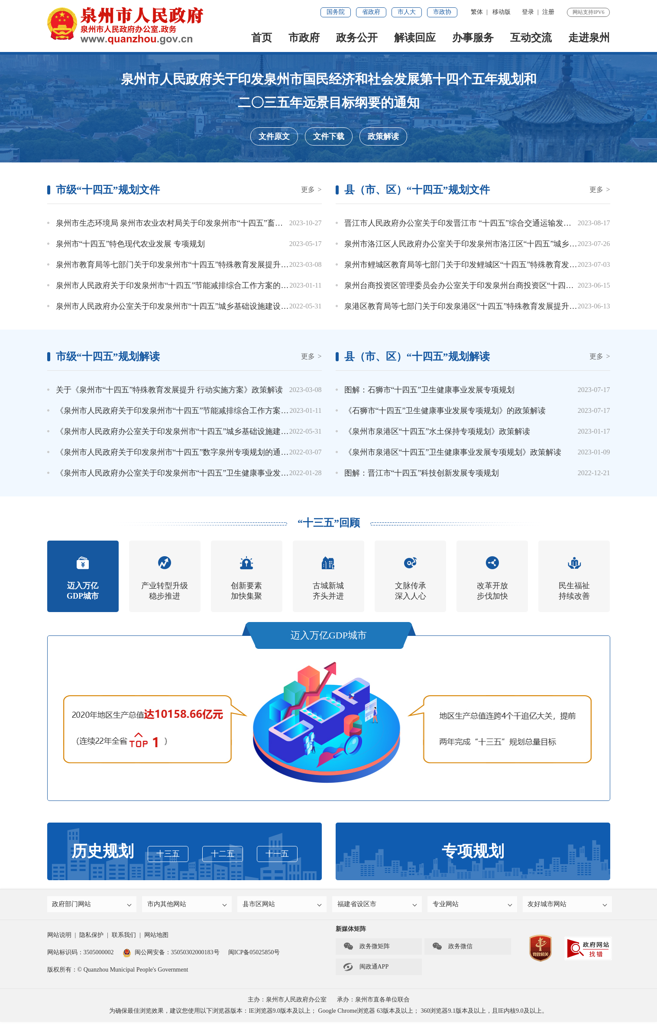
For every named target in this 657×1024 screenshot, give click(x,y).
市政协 (442, 12)
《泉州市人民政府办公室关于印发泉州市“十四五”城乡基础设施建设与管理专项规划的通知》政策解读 (231, 431)
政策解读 (383, 136)
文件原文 (274, 136)
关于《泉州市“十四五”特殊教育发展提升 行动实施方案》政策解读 (169, 390)
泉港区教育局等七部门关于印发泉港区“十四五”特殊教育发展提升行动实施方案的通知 (492, 306)
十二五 (222, 853)
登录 (528, 12)
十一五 (277, 853)
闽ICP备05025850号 (254, 954)
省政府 (371, 12)
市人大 (407, 12)
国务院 (336, 12)
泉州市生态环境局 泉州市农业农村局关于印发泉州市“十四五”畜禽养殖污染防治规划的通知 (212, 223)
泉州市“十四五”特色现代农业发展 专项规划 (130, 244)
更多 (311, 189)
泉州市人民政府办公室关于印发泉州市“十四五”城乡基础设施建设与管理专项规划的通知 (207, 306)
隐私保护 (91, 937)
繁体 (477, 12)
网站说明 (59, 937)
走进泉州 (589, 37)
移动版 (501, 12)
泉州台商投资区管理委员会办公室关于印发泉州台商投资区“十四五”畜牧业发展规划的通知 (499, 285)
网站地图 (156, 937)
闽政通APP (366, 969)
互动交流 (531, 37)
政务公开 (357, 37)
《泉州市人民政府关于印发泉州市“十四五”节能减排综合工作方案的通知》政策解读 (199, 410)
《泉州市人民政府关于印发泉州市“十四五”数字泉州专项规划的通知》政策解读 (192, 452)
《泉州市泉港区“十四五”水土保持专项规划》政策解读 (437, 431)
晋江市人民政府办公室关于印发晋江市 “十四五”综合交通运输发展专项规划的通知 (485, 223)
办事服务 (473, 37)
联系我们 (124, 937)
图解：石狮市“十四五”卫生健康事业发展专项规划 (429, 390)
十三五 (168, 853)
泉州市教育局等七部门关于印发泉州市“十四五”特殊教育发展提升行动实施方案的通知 (203, 264)
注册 (548, 12)
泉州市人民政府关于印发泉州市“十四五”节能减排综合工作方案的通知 (176, 285)
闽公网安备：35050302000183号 (171, 954)
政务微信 (452, 948)
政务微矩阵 (366, 948)
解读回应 (415, 37)
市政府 (304, 37)
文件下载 (328, 136)
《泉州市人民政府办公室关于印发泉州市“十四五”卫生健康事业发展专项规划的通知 (199, 473)
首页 (261, 37)
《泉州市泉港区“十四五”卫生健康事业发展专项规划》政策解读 (453, 452)
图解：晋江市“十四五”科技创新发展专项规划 (421, 473)
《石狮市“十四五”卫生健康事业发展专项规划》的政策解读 (445, 410)
